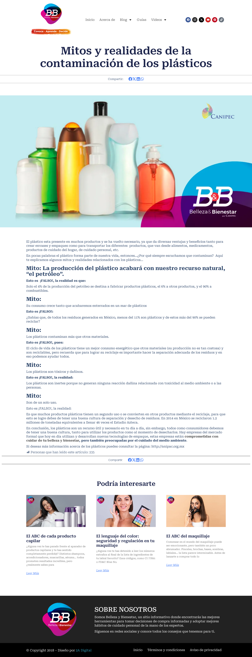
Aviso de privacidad (206, 650)
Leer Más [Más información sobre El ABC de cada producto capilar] (32, 573)
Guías (141, 20)
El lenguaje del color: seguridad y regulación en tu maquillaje (125, 541)
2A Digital (84, 650)
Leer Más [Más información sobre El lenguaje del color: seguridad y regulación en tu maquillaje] (102, 570)
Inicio (89, 20)
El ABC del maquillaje (188, 536)
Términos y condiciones (166, 650)
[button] (130, 79)
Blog (126, 19)
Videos (159, 19)
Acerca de (107, 20)
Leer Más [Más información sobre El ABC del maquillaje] (172, 565)
